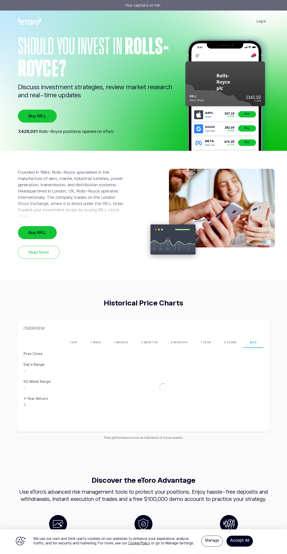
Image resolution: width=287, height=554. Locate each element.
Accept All (239, 540)
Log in (261, 21)
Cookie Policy (139, 543)
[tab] (73, 342)
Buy (247, 113)
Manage (212, 540)
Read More (38, 252)
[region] (143, 541)
